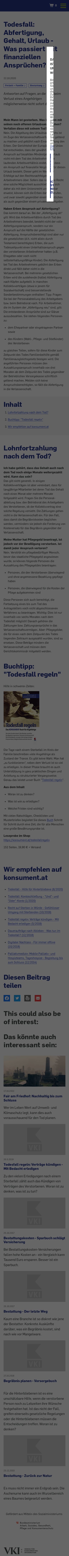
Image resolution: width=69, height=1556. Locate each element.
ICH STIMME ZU (50, 163)
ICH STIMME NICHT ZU (50, 187)
